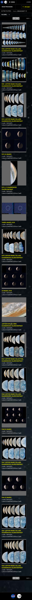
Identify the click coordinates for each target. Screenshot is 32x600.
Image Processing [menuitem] (7, 6)
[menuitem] (12, 2)
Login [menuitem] (29, 2)
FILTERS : (4, 14)
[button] (20, 11)
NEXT (27, 17)
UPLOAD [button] (27, 7)
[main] (16, 300)
